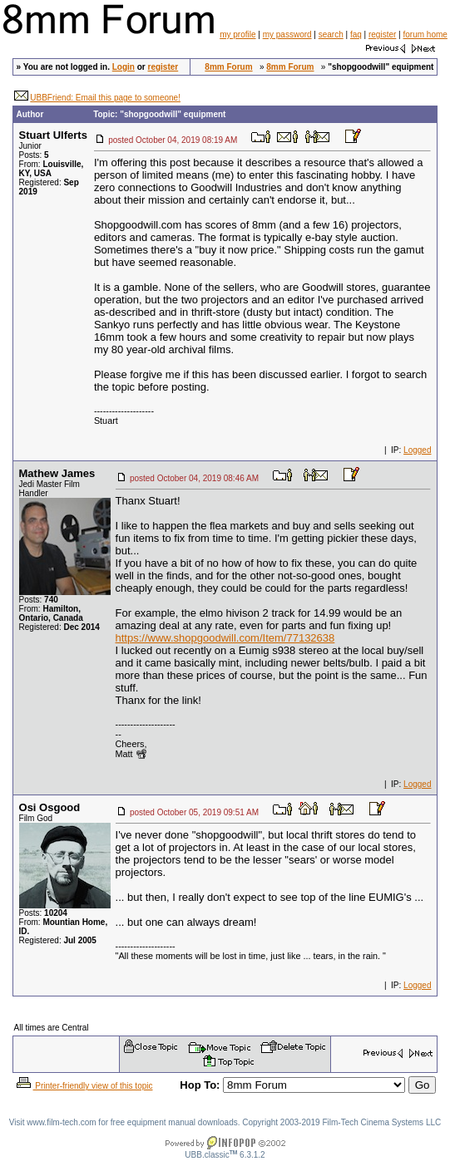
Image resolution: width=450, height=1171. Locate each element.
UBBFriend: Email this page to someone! (105, 97)
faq (356, 34)
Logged (417, 450)
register (382, 34)
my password (287, 34)
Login (123, 66)
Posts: (34, 155)
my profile (237, 34)
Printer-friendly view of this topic (83, 1085)
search (331, 34)
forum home (425, 34)
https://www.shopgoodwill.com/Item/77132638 (225, 638)
